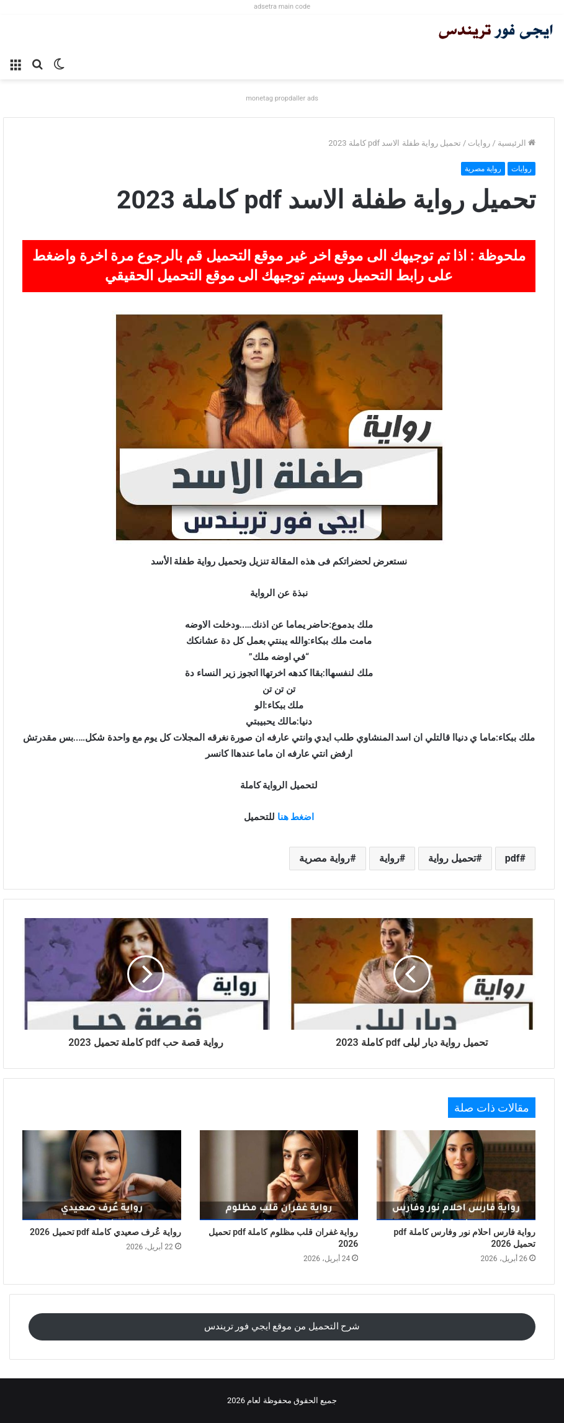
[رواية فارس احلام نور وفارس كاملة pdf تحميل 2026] (456, 1175)
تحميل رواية (452, 858)
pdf (512, 858)
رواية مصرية (483, 168)
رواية (389, 858)
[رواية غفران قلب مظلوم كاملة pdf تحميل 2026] (279, 1175)
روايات (479, 143)
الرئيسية (516, 143)
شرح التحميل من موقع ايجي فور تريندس (282, 1326)
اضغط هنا (296, 817)
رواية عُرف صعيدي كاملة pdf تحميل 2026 (105, 1232)
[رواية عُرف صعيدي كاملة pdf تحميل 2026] (101, 1175)
